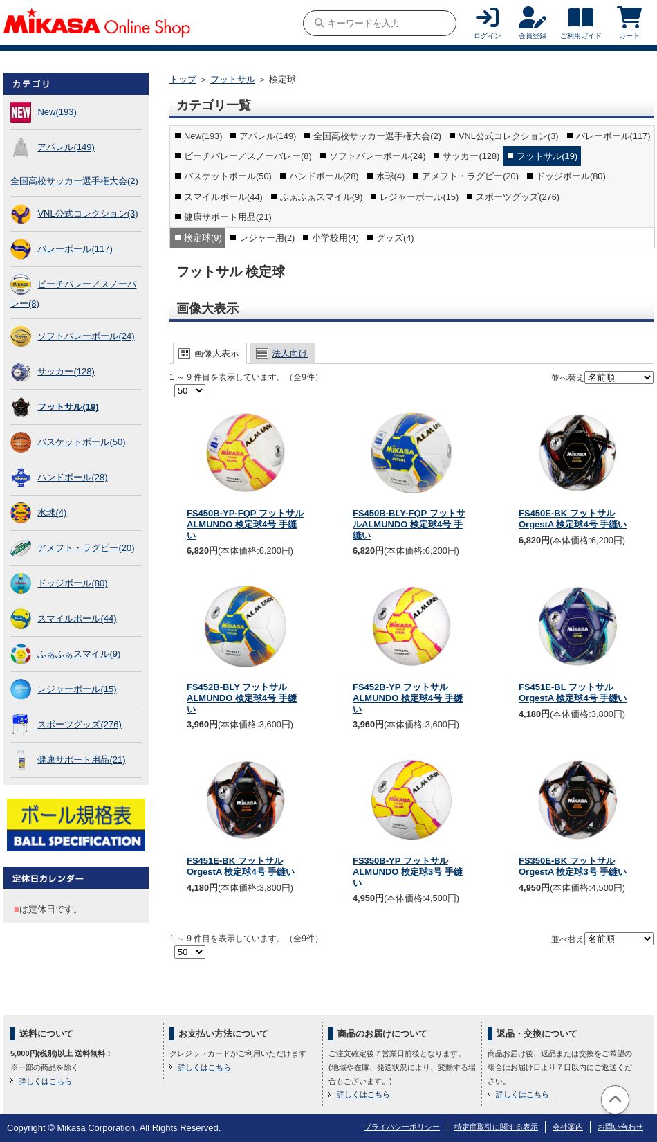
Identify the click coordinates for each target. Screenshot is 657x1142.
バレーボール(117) (74, 249)
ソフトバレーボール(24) (85, 336)
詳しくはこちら (45, 1081)
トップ (182, 79)
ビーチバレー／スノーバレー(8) (248, 156)
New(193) (56, 112)
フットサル (232, 79)
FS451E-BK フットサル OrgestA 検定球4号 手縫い (241, 866)
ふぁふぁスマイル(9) (78, 654)
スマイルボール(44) (76, 618)
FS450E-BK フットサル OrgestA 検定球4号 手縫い (573, 518)
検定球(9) (203, 238)
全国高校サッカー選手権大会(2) (74, 181)
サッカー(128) (65, 371)
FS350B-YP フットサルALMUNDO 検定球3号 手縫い (408, 871)
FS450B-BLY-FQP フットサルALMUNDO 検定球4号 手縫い (409, 524)
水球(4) (51, 512)
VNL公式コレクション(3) (87, 213)
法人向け (290, 353)
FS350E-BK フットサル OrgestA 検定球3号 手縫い (573, 866)
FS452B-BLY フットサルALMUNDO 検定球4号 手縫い (242, 698)
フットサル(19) (67, 406)
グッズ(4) (395, 238)
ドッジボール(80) (72, 583)
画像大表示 (216, 353)
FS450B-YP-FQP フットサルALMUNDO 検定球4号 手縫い (245, 524)
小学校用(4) (335, 238)
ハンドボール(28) (72, 477)
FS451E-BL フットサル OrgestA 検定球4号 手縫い (573, 692)
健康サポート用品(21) (81, 759)
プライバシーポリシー (402, 1127)
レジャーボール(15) (76, 689)
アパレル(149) (65, 147)
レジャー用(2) (267, 238)
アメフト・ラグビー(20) (85, 548)
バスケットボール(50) (81, 442)
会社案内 (568, 1127)
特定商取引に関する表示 (496, 1127)
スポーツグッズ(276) (79, 724)
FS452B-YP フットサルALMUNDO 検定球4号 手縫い (408, 698)
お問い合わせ (620, 1127)
